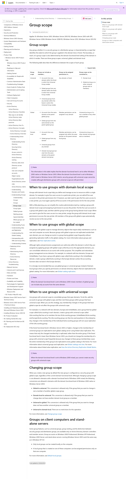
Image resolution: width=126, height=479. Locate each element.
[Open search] (117, 2)
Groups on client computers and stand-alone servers (112, 41)
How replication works (47, 241)
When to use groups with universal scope (110, 34)
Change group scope (55, 414)
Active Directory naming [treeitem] (17, 158)
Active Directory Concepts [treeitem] (18, 131)
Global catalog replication (66, 271)
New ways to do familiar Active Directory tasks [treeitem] (16, 116)
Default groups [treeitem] (17, 211)
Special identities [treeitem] (18, 217)
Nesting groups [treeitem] (18, 214)
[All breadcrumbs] (31, 18)
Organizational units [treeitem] (18, 179)
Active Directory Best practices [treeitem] (15, 121)
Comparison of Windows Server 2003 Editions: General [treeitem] (13, 26)
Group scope (106, 22)
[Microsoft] (3, 2)
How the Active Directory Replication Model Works (78, 347)
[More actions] (95, 18)
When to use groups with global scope (112, 30)
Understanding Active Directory (44, 18)
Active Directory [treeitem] (13, 109)
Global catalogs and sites (76, 344)
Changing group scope (109, 38)
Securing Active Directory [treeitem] (16, 148)
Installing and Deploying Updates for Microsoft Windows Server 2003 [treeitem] (15, 309)
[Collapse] (24, 17)
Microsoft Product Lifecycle (57, 9)
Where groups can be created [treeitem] (19, 221)
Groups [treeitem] (15, 203)
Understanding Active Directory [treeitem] (18, 143)
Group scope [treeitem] (17, 206)
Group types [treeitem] (17, 208)
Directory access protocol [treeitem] (17, 166)
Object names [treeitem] (16, 176)
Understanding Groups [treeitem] (17, 199)
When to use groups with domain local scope (112, 25)
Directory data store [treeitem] (18, 163)
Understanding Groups (64, 18)
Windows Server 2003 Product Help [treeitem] (16, 64)
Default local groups (54, 456)
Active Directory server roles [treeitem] (19, 183)
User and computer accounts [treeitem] (18, 172)
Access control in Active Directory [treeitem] (17, 153)
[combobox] (13, 21)
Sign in (122, 2)
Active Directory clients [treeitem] (19, 187)
